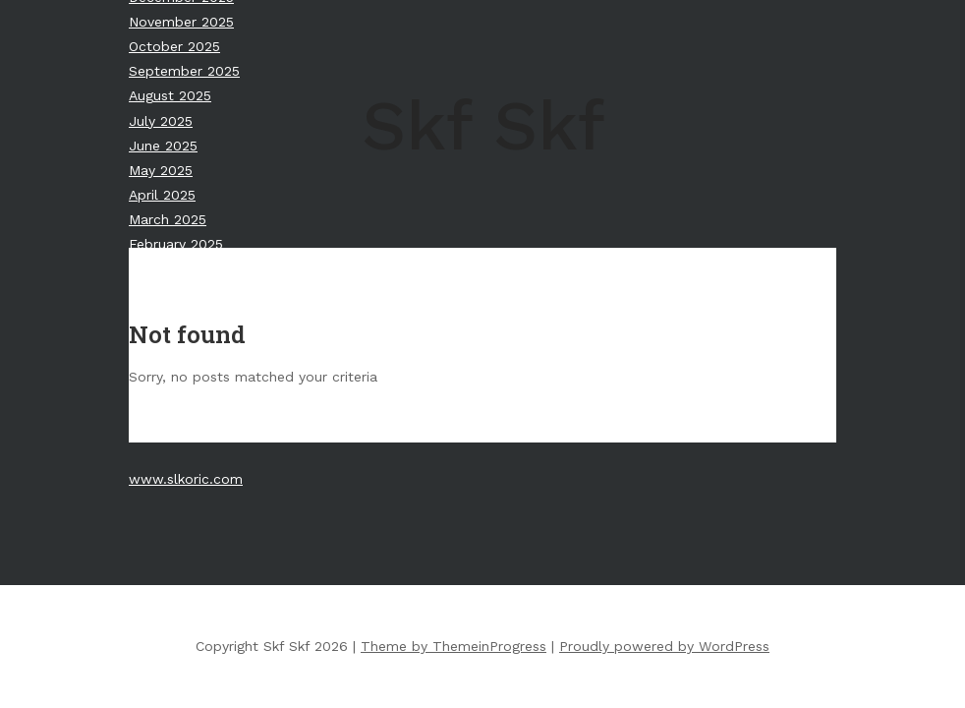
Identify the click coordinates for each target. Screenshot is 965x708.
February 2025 (176, 244)
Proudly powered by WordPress (664, 646)
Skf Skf (483, 126)
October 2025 (174, 46)
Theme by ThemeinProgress (453, 646)
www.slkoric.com (186, 479)
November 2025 (181, 22)
